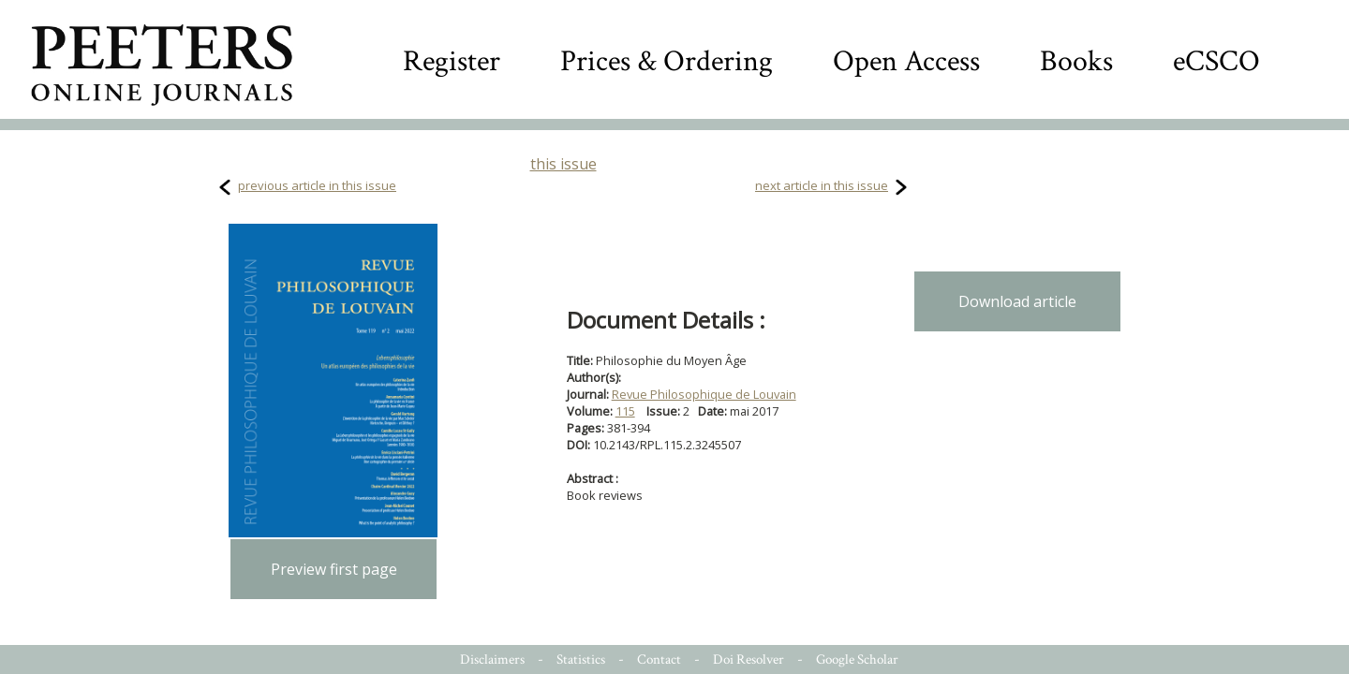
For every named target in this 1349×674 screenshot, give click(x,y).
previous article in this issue (317, 185)
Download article (1017, 301)
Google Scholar (857, 659)
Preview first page (334, 569)
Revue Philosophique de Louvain (704, 394)
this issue (563, 164)
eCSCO (1216, 61)
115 (625, 411)
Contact (659, 659)
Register (451, 61)
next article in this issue (821, 185)
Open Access (906, 61)
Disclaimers (492, 659)
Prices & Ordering (666, 61)
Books (1076, 61)
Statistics (580, 659)
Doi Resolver (748, 659)
